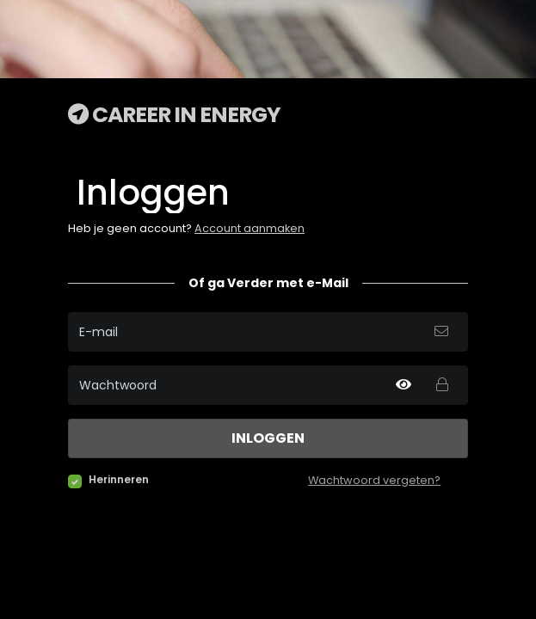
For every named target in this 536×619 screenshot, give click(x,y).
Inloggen (268, 438)
